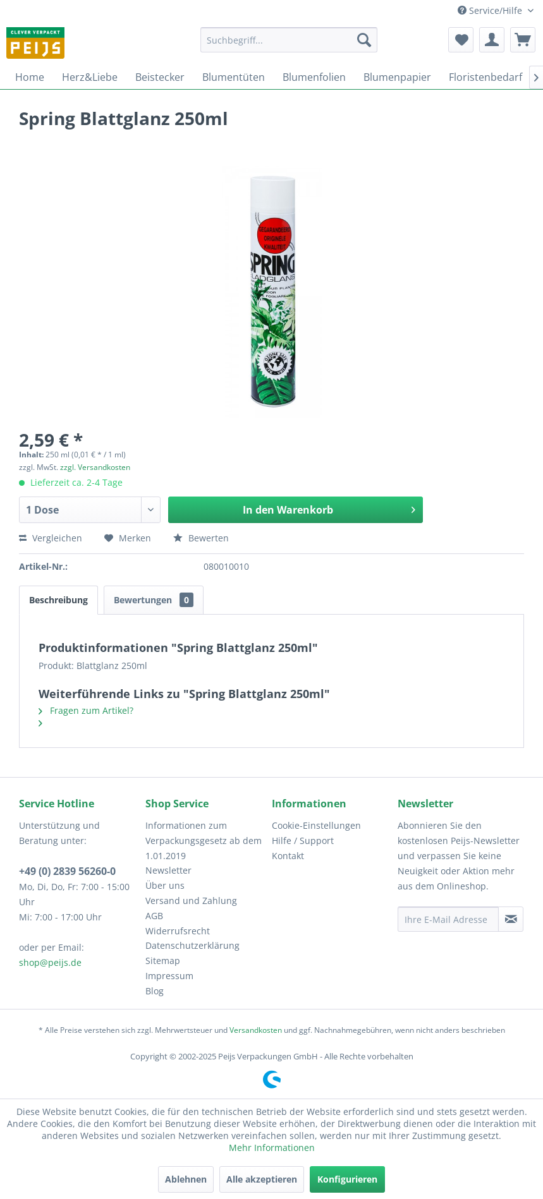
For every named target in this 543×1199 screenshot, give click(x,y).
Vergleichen (50, 538)
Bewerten (201, 538)
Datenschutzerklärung (192, 945)
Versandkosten (255, 1030)
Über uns (165, 885)
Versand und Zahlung (191, 901)
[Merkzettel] (460, 39)
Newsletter (168, 870)
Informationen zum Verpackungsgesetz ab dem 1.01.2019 (203, 840)
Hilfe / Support (303, 840)
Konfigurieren (347, 1179)
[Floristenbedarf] (485, 77)
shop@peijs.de (50, 962)
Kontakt (288, 856)
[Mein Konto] (491, 39)
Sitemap (162, 961)
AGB (154, 916)
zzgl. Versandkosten (95, 467)
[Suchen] (364, 39)
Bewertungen (153, 600)
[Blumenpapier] (397, 77)
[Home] (29, 77)
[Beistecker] (159, 77)
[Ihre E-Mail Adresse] (448, 919)
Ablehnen (186, 1179)
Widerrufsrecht (177, 931)
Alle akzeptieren (261, 1179)
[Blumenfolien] (314, 77)
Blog (154, 991)
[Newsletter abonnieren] (510, 919)
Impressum (169, 976)
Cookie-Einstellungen (316, 825)
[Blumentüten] (233, 77)
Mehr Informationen (272, 1148)
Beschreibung (58, 600)
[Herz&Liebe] (89, 77)
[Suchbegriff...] (288, 39)
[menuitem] (288, 39)
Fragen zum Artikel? (86, 710)
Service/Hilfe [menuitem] (491, 10)
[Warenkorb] (522, 39)
